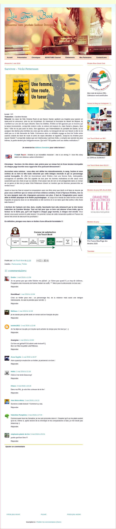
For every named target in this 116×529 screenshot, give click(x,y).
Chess (13, 386)
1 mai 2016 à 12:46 (28, 326)
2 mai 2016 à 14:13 (32, 400)
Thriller (24, 264)
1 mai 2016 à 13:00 (26, 340)
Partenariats (16, 264)
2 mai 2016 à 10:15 (24, 386)
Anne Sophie (16, 357)
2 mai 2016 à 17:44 (35, 415)
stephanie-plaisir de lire (20, 434)
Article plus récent (13, 514)
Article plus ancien (74, 514)
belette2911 (15, 326)
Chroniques (36, 57)
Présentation (22, 57)
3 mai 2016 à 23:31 (37, 434)
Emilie (13, 277)
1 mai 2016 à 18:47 (29, 357)
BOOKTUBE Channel (53, 57)
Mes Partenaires (85, 57)
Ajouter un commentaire (15, 447)
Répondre (14, 287)
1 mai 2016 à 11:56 (24, 277)
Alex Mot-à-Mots (17, 400)
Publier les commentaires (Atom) (49, 522)
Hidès (13, 371)
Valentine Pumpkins (19, 415)
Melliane (14, 311)
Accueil (10, 57)
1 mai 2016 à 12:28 (25, 311)
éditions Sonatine (42, 148)
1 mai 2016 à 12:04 (27, 294)
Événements (70, 57)
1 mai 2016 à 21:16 (23, 371)
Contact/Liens (101, 57)
